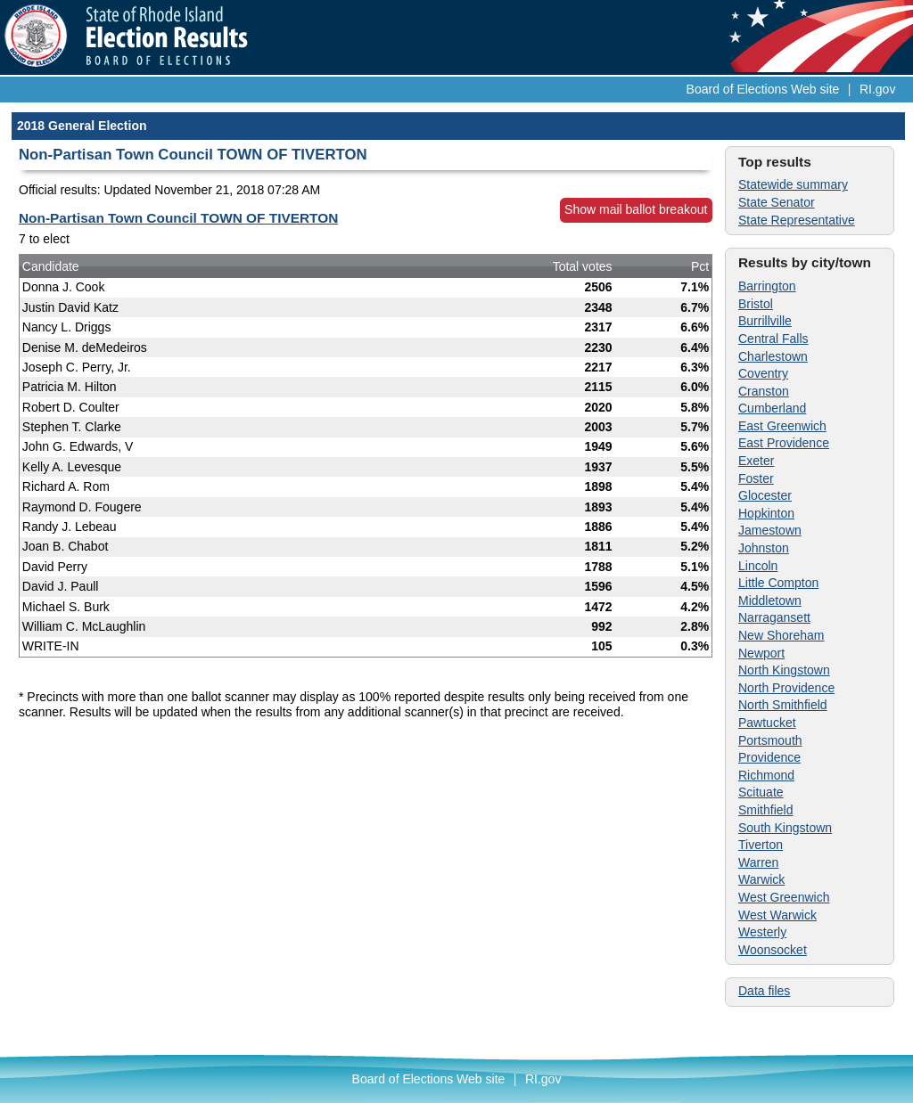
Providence (769, 757)
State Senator (776, 202)
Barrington (767, 286)
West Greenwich (783, 897)
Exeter (756, 460)
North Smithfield (782, 705)
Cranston (763, 391)
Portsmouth (770, 740)
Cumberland (772, 408)
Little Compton (778, 583)
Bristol (755, 304)
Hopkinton (766, 513)
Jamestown (770, 530)
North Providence (786, 688)
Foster (756, 478)
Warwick (761, 879)
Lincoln (757, 566)
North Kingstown (784, 670)
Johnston (763, 548)
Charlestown (773, 356)
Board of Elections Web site (763, 89)
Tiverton (760, 844)
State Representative (796, 220)
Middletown (770, 600)
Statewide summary (793, 184)
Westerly (762, 932)
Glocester (765, 495)
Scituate (761, 792)
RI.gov (877, 89)
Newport (761, 653)
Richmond (766, 775)
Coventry (763, 373)
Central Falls (773, 338)
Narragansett (774, 617)
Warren (758, 862)
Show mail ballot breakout (635, 209)
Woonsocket (772, 950)
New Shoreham (781, 635)
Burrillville (765, 321)
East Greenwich (782, 426)
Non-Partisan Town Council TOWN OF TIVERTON (178, 217)
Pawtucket (767, 722)
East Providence (783, 443)
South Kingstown (785, 828)
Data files (764, 991)
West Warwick (777, 915)
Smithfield (765, 810)
